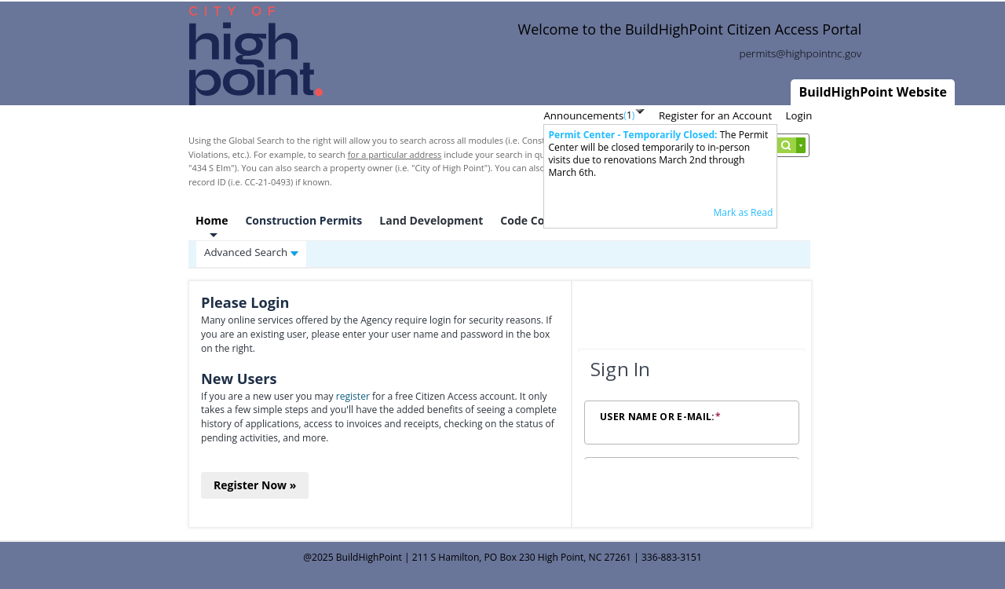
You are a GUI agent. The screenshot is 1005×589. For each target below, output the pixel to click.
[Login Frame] (692, 404)
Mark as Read (743, 212)
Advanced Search (251, 252)
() (628, 115)
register (353, 396)
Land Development (431, 220)
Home (212, 220)
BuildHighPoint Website (873, 92)
